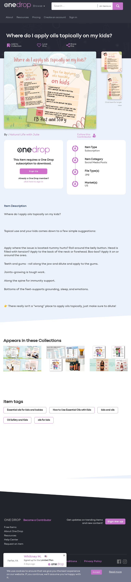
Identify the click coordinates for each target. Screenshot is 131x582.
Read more (115, 572)
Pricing (36, 17)
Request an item (13, 544)
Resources (23, 17)
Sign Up (33, 171)
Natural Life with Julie (24, 134)
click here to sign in (33, 182)
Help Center (11, 540)
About (9, 17)
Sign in (73, 17)
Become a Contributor (37, 520)
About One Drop (13, 531)
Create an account (55, 17)
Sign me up (115, 521)
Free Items (10, 527)
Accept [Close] (96, 572)
